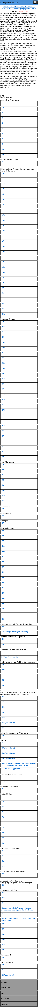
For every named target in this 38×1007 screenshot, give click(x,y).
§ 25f (2, 353)
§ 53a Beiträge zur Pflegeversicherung (14, 632)
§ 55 (2, 644)
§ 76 (2, 817)
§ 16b (3, 220)
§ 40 (2, 541)
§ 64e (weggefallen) (8, 723)
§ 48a (3, 598)
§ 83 (2, 885)
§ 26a (3, 363)
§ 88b (3, 929)
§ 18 (2, 262)
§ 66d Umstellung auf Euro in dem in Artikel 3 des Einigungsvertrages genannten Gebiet (18, 764)
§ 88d (3, 939)
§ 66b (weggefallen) (8, 753)
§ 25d (3, 342)
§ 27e (3, 415)
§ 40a (3, 546)
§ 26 (2, 358)
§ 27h (3, 431)
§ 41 (2, 556)
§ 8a (2, 149)
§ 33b (3, 495)
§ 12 (2, 189)
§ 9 (2, 162)
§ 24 (2, 309)
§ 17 (2, 256)
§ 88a (3, 924)
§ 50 (2, 608)
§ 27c (2, 405)
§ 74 (2, 807)
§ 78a (3, 833)
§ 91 (2, 970)
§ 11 (2, 178)
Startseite (4, 982)
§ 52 (2, 619)
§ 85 (2, 903)
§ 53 (2, 626)
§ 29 (2, 464)
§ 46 (2, 582)
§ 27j (2, 441)
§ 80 (2, 843)
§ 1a (2, 107)
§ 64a (3, 702)
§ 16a (3, 215)
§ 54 (2, 639)
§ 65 (2, 735)
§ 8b (2, 154)
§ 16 (2, 210)
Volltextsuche (5, 988)
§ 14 (2, 199)
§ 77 (2, 822)
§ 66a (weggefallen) (8, 748)
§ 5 (2, 128)
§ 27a (3, 394)
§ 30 (2, 469)
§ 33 (2, 485)
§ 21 (2, 293)
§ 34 (2, 501)
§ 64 (2, 696)
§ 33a (3, 490)
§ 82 (2, 873)
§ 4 (2, 123)
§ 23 (2, 303)
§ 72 (2, 796)
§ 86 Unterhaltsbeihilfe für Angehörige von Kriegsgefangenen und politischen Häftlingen (17, 909)
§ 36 (2, 515)
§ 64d (3, 717)
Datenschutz (5, 998)
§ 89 (2, 957)
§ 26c (2, 373)
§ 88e (3, 944)
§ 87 (2, 913)
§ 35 (2, 508)
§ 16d (3, 230)
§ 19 (2, 283)
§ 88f (2, 950)
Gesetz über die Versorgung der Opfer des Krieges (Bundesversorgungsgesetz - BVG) (19, 8)
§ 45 (2, 577)
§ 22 (2, 298)
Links (2, 993)
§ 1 (2, 102)
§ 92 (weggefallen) (7, 975)
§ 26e (3, 384)
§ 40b (3, 551)
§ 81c (2, 866)
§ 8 (2, 144)
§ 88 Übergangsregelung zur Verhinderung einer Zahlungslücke (18, 919)
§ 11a (3, 184)
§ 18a (3, 267)
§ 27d (3, 410)
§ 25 (2, 321)
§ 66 (2, 743)
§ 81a (3, 856)
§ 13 (2, 194)
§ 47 (2, 588)
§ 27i (2, 436)
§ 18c (2, 277)
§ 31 (2, 475)
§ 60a (3, 669)
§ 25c (2, 337)
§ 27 (2, 389)
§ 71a (3, 781)
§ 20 (2, 288)
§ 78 (2, 827)
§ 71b (3, 789)
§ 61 (2, 675)
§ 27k (2, 446)
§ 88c (2, 934)
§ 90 (2, 965)
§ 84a (3, 898)
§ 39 (2, 536)
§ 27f (2, 420)
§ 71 (2, 776)
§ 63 (2, 685)
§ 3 (2, 118)
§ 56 (2, 652)
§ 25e (3, 347)
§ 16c (2, 225)
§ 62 (2, 680)
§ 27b (3, 399)
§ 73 (2, 801)
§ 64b (3, 707)
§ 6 (2, 133)
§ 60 (2, 664)
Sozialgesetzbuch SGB (9, 3)
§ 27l (2, 452)
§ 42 (2, 562)
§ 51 (2, 614)
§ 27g (3, 425)
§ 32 (2, 480)
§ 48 (2, 593)
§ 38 (2, 530)
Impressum (5, 1004)
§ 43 (2, 567)
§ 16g (3, 246)
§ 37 (2, 523)
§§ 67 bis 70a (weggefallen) (10, 769)
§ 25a (3, 326)
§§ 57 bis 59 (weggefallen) (10, 657)
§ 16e (3, 236)
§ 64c (2, 712)
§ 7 (2, 139)
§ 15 (2, 204)
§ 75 (2, 812)
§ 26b (3, 368)
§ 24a (3, 314)
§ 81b (3, 861)
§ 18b (3, 272)
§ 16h (3, 251)
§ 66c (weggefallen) (8, 758)
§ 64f (2, 728)
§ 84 (2, 892)
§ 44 (2, 572)
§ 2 (2, 113)
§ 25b (3, 332)
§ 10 (2, 173)
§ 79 (2, 838)
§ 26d (3, 379)
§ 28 (2, 457)
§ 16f (2, 241)
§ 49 (2, 603)
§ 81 (2, 850)
